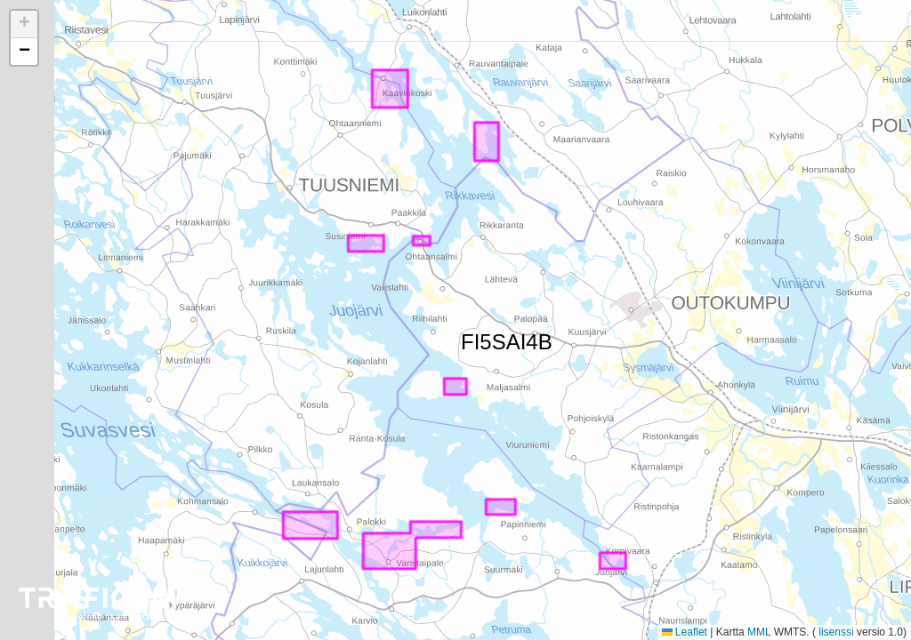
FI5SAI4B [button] (471, 339)
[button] (24, 24)
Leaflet (684, 632)
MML (758, 632)
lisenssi (836, 632)
